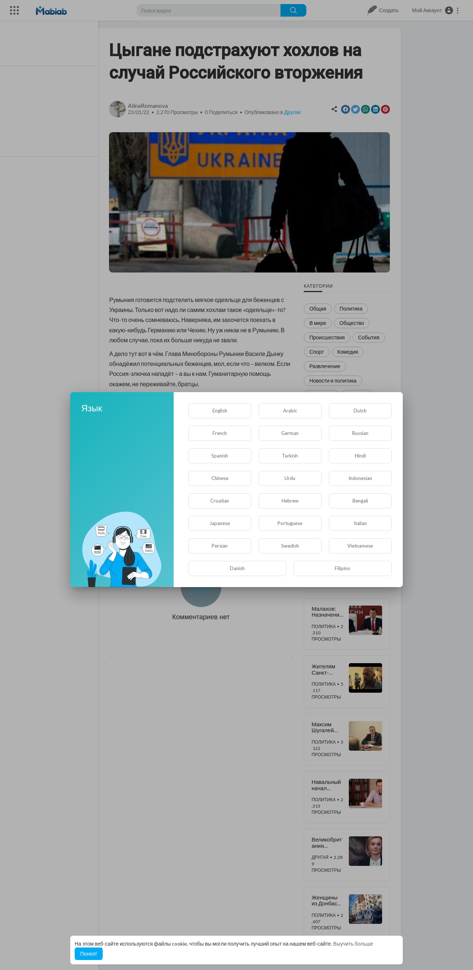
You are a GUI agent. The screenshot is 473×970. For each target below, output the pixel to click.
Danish (237, 568)
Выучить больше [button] (353, 943)
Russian (360, 433)
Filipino (342, 568)
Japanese (220, 523)
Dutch (360, 411)
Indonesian (360, 478)
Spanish (219, 456)
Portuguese (290, 523)
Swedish (290, 546)
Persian (220, 546)
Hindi (360, 456)
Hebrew (290, 501)
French (219, 433)
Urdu (290, 478)
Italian (360, 523)
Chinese (219, 478)
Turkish (290, 456)
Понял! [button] (88, 953)
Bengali (360, 501)
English (219, 411)
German (290, 433)
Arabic (290, 411)
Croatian (219, 501)
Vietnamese (360, 546)
